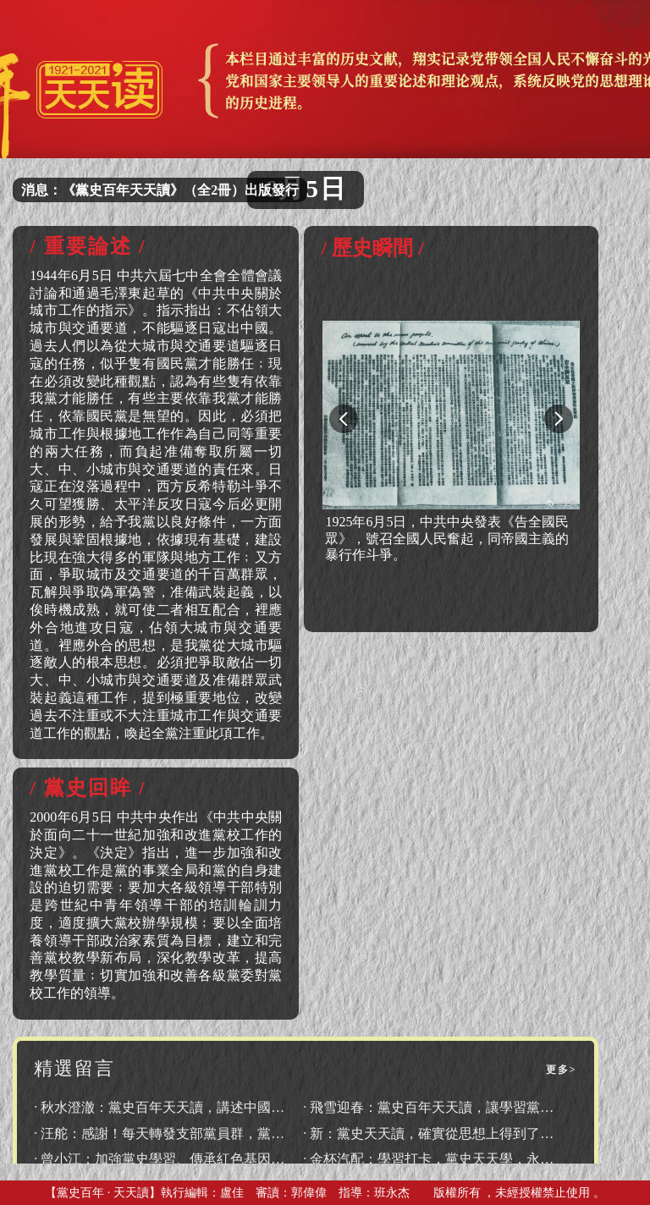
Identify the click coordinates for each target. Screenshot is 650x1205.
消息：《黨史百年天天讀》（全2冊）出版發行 (160, 190)
